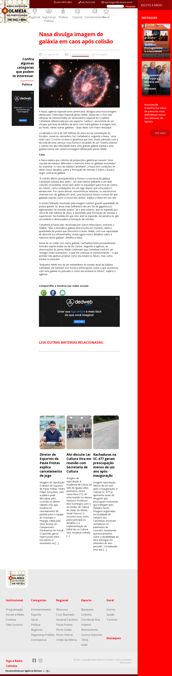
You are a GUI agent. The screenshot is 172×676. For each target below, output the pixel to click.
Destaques (113, 638)
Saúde (110, 614)
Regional (34, 17)
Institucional (14, 600)
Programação (14, 609)
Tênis (84, 640)
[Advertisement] (79, 386)
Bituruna (62, 609)
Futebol (86, 625)
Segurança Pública (49, 19)
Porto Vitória (64, 635)
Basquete (87, 609)
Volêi (84, 645)
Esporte (77, 17)
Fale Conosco (14, 625)
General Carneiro (67, 619)
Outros (110, 609)
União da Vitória (66, 640)
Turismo (111, 619)
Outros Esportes (91, 635)
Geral (106, 17)
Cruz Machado (65, 614)
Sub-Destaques (99, 54)
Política (63, 17)
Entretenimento (95, 17)
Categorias (38, 600)
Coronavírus (39, 640)
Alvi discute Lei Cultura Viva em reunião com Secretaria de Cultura (79, 462)
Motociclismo (89, 630)
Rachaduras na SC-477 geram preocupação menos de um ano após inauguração (104, 465)
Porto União (64, 630)
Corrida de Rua (90, 619)
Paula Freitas (64, 625)
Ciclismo (86, 614)
